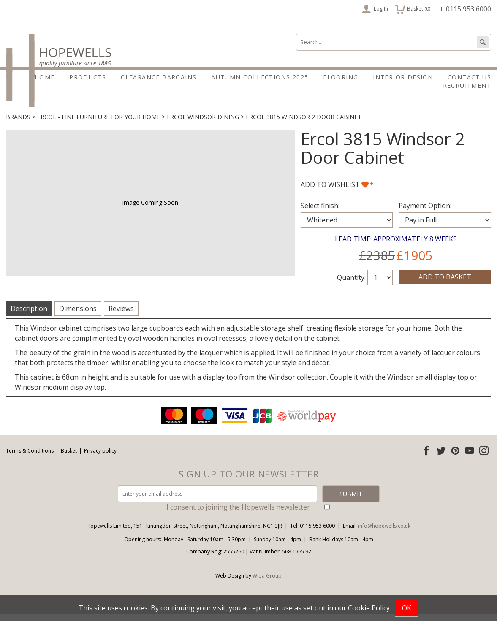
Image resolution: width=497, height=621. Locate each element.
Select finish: (320, 212)
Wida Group (267, 582)
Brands (18, 124)
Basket (69, 457)
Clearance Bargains (158, 77)
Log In (374, 9)
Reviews (121, 315)
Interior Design (403, 77)
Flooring (340, 77)
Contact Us (469, 77)
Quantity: (351, 284)
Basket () (412, 9)
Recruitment (467, 85)
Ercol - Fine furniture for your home (98, 124)
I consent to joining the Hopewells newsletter (238, 513)
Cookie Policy (369, 608)
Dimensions (78, 315)
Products (87, 77)
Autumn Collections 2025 (259, 77)
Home (45, 77)
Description (29, 315)
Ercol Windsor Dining (203, 124)
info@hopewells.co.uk (384, 532)
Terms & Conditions (30, 457)
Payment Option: (425, 212)
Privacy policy (100, 457)
